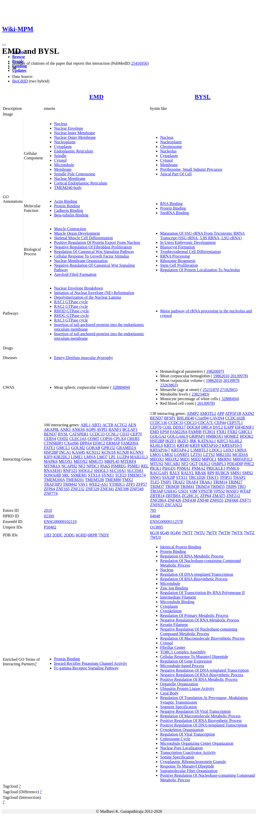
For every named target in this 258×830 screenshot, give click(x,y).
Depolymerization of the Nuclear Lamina (87, 297)
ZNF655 (216, 500)
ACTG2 (120, 425)
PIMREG (118, 466)
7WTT (187, 533)
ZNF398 (122, 489)
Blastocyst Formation (177, 247)
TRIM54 (202, 486)
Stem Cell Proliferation (179, 265)
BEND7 (50, 434)
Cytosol (60, 160)
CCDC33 (97, 434)
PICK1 (155, 468)
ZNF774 (51, 493)
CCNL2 (112, 434)
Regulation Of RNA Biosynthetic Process (194, 579)
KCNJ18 (108, 452)
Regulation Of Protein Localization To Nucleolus (200, 270)
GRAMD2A (126, 448)
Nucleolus (168, 151)
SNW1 (155, 477)
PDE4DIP (235, 464)
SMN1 (235, 473)
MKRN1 (224, 459)
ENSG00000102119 (60, 521)
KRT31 (170, 445)
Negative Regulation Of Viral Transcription (195, 711)
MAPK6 (51, 461)
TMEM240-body (68, 187)
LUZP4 (123, 457)
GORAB (93, 448)
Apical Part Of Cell (176, 174)
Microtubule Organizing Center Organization (196, 743)
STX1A (94, 475)
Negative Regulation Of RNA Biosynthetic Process (201, 675)
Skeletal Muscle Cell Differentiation (83, 238)
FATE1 (49, 448)
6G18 (154, 533)
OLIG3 (204, 464)
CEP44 (220, 422)
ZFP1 (130, 484)
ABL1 (85, 425)
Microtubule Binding (177, 602)
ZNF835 (157, 505)
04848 (155, 516)
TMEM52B (94, 480)
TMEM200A (54, 480)
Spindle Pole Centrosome (74, 174)
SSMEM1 (79, 475)
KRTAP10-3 (211, 445)
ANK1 (65, 429)
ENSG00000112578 (166, 521)
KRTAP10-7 (160, 450)
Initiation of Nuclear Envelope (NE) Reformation (94, 293)
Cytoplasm (63, 146)
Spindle (60, 156)
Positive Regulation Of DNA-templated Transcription (203, 725)
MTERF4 (128, 461)
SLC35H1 (135, 470)
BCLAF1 (129, 429)
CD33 (124, 434)
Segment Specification (178, 707)
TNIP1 (165, 482)
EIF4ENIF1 (244, 427)
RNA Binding (171, 203)
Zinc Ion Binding (174, 588)
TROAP (156, 491)
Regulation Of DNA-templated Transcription (196, 574)
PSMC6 (232, 468)
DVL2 (218, 427)
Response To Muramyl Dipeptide (187, 766)
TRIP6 (231, 486)
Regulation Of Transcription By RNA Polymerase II (202, 592)
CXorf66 (71, 443)
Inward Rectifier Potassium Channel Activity (90, 663)
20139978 (238, 376)
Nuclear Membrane (69, 178)
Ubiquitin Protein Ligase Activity (187, 688)
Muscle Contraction (70, 229)
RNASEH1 (53, 470)
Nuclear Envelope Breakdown (78, 288)
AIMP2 (193, 413)
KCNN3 (136, 452)
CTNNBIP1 (53, 443)
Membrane (63, 169)
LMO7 (102, 457)
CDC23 (190, 422)
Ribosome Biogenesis (177, 261)
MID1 (185, 459)
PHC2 (249, 464)
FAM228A (178, 432)
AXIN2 (248, 413)
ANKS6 (78, 429)
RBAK (200, 473)
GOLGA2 (158, 436)
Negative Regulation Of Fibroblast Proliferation (93, 247)
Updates (19, 70)
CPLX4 (119, 438)
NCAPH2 (69, 466)
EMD (96, 96)
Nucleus (60, 124)
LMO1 (155, 454)
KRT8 (195, 445)
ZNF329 (92, 489)
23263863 (168, 385)
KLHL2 (235, 441)
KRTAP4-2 (180, 450)
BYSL (203, 96)
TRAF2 (179, 482)
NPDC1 (92, 466)
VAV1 (83, 484)
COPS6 (106, 438)
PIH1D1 (169, 468)
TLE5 (154, 482)
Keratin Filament (174, 624)
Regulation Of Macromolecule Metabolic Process (200, 716)
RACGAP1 (159, 473)
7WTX (237, 533)
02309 (49, 516)
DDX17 (179, 427)
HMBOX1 (214, 436)
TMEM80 (113, 480)
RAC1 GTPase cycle (71, 302)
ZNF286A (158, 500)
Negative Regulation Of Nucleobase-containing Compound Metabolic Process (198, 631)
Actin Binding (65, 201)
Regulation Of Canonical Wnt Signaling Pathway (94, 251)
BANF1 (115, 429)
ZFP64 (49, 489)
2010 (48, 510)
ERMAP (113, 443)
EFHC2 (99, 443)
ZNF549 (137, 489)
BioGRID (20, 81)
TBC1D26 (196, 477)
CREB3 (133, 438)
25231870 (211, 389)
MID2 (196, 459)
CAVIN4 (217, 418)
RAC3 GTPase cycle (71, 320)
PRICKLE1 (216, 468)
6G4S (164, 533)
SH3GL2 (85, 470)
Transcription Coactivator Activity (188, 752)
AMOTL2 (208, 413)
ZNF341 (107, 489)
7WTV (211, 533)
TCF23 (120, 475)
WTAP (244, 491)
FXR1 (221, 432)
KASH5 (78, 452)
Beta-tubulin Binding (71, 215)
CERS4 (50, 438)
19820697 (214, 371)
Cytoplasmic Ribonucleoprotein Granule (193, 761)
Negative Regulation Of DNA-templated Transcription (204, 670)
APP (220, 413)
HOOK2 (246, 436)
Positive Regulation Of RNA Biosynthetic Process (201, 720)
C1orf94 (202, 418)
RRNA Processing (175, 256)
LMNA (90, 457)
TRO (241, 486)
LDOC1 (215, 450)
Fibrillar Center (172, 647)
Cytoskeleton (170, 611)
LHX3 (228, 450)
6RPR (92, 535)
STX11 (182, 477)
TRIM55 (218, 486)
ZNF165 (63, 489)
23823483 (200, 394)
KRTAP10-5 (232, 445)
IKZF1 (171, 441)
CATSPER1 (79, 434)
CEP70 (136, 434)
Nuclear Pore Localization (181, 748)
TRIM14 (220, 482)
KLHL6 (156, 445)
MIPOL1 (209, 459)
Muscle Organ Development (77, 233)
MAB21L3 (139, 457)
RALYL (187, 473)
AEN (132, 425)
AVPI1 (101, 429)
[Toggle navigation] (4, 45)
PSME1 (133, 466)
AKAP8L (51, 429)
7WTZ (249, 533)
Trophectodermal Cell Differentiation (190, 251)
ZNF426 (174, 500)
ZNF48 (203, 500)
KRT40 (183, 445)
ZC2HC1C (190, 496)
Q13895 (156, 527)
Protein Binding (67, 206)
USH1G (170, 491)
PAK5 (105, 466)
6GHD (81, 535)
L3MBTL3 (199, 450)
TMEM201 (75, 480)
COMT (93, 438)
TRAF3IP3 (53, 484)
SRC (66, 475)
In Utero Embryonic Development (188, 242)
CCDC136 (158, 422)
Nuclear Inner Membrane (74, 133)
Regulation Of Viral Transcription (187, 734)
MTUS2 (156, 464)
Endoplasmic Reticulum (73, 151)
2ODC (57, 535)
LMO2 (167, 454)
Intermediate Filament (178, 597)
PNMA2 (198, 468)
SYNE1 (107, 475)
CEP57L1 (235, 422)
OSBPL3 (218, 464)
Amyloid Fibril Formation (75, 274)
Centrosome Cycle (175, 739)
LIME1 (77, 457)
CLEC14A (78, 438)
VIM (193, 491)
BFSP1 (170, 418)
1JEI (47, 535)
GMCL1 (63, 448)
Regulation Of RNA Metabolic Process (191, 556)
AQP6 (90, 429)
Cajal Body (169, 693)
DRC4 (206, 427)
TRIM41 (187, 486)
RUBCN (222, 473)
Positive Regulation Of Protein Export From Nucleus (97, 242)
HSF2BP (51, 452)
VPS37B (205, 491)
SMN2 (247, 473)
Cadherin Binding (68, 210)
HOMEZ (231, 436)
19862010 (221, 376)
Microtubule (64, 165)
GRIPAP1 (197, 436)
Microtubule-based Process (182, 666)
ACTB (107, 425)
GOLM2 (78, 448)
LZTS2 (209, 454)
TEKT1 (213, 477)
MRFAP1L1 (243, 459)
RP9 (210, 473)
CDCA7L (205, 422)
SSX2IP (168, 477)
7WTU (199, 533)
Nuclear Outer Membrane (75, 137)
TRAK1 (205, 482)
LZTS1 (196, 454)
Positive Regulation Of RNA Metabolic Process (198, 679)
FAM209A (129, 443)
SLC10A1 (118, 470)
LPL (112, 457)
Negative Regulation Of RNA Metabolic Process (199, 620)
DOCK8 (193, 427)
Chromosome (171, 146)
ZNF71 (245, 500)
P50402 (50, 527)
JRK (193, 441)
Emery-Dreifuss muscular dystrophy (83, 357)
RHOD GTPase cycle (71, 311)
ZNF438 (189, 500)
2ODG (69, 535)
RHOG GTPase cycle (71, 315)
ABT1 (96, 425)
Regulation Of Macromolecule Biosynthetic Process (202, 638)
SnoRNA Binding (174, 213)
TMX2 (127, 480)
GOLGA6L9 (177, 436)
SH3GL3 (101, 470)
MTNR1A (52, 466)
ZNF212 (233, 496)
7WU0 (155, 537)
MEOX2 (81, 461)
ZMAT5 (219, 496)
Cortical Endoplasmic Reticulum (80, 183)
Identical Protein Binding (180, 547)
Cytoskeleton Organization (182, 729)
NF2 (81, 466)
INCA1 (65, 452)
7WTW (224, 533)
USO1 (183, 491)
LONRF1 (181, 454)
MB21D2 (223, 454)
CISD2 (62, 438)
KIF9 (48, 457)
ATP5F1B (233, 413)
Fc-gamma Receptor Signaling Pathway (86, 668)
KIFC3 (222, 441)
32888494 (120, 387)
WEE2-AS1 (98, 484)
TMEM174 (136, 475)
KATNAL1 (207, 441)
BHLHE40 (185, 418)
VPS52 (219, 491)
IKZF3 (182, 441)
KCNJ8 (123, 452)
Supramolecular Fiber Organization (188, 771)
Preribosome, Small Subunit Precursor (191, 169)
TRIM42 (70, 484)
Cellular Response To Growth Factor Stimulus (91, 256)
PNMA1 (184, 468)
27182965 (228, 389)
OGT (193, 464)
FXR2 (232, 432)
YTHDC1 (117, 484)
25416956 (139, 63)
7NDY (103, 535)
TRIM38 (172, 486)
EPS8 (164, 432)
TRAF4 (192, 482)
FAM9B (195, 432)
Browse (18, 57)
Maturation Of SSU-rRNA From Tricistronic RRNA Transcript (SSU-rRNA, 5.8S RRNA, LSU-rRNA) (202, 235)
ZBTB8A (173, 496)
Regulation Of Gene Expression (186, 661)
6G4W (175, 533)
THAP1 (239, 477)
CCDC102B (235, 418)
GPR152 (108, 448)
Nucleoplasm (64, 142)
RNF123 (70, 470)
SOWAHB (52, 475)
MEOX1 (66, 461)
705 (153, 510)
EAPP (229, 427)
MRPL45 (111, 461)
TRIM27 (235, 482)
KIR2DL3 (62, 457)
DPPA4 (86, 443)
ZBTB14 (157, 496)
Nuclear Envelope (68, 128)
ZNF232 (77, 489)
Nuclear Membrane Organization (81, 261)
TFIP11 (226, 477)
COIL (167, 427)
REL (145, 466)
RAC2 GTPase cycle (71, 306)
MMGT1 (96, 461)
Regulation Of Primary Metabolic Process (194, 615)
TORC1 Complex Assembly (183, 652)
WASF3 (232, 491)
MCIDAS (240, 454)
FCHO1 (209, 432)
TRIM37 (157, 486)
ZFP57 (141, 484)
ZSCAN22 (173, 505)
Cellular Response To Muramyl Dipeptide (194, 656)
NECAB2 (172, 464)
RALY (174, 473)
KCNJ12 (93, 452)
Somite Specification (177, 757)
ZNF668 (231, 500)
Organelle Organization (179, 684)
